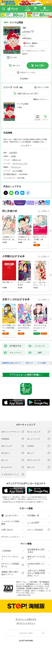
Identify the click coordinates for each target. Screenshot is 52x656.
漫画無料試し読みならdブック (11, 363)
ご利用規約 (6, 551)
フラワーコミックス (19, 163)
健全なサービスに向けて (36, 557)
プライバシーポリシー (10, 557)
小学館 (13, 156)
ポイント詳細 (28, 46)
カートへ (16, 65)
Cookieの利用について (36, 565)
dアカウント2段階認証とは (10, 565)
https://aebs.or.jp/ (24, 595)
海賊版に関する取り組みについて (10, 573)
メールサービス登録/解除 (10, 522)
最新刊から (44, 99)
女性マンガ (16, 160)
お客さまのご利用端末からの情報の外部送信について (36, 573)
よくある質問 (33, 522)
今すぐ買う (40, 65)
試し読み (13, 57)
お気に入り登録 (43, 87)
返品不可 (25, 53)
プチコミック (16, 167)
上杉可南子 (26, 32)
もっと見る (42, 211)
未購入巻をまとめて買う (28, 93)
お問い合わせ (7, 530)
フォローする (32, 31)
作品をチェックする (27, 72)
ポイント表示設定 (35, 530)
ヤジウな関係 (22, 104)
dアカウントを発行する (26, 619)
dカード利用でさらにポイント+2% (33, 51)
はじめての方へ (10, 515)
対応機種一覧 (33, 515)
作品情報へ (25, 79)
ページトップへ (26, 633)
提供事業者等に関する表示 (36, 550)
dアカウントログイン (10, 537)
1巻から (36, 99)
